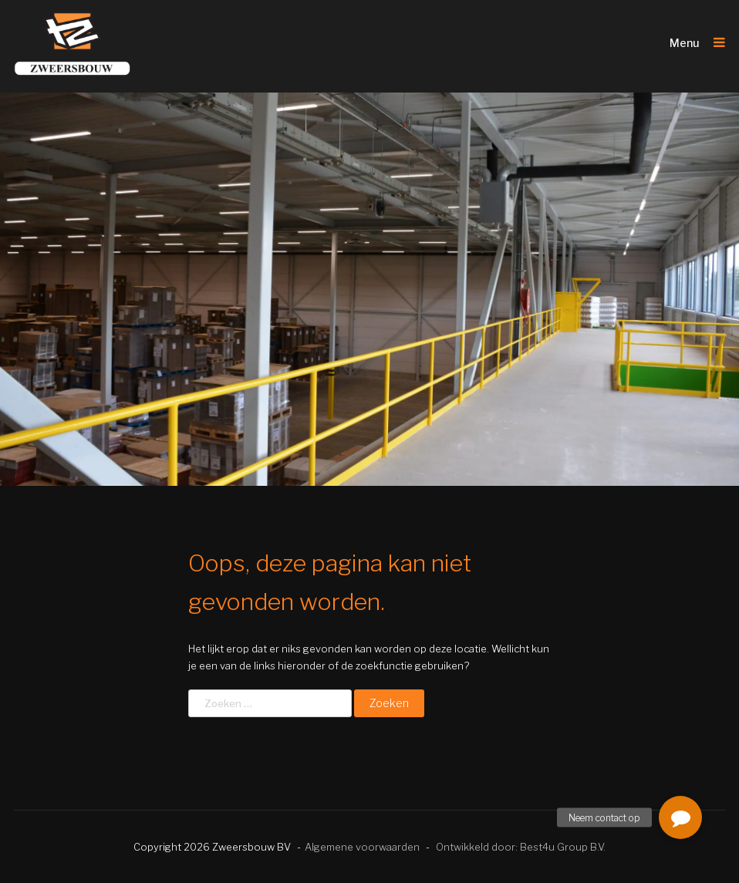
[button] (680, 817)
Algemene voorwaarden (362, 847)
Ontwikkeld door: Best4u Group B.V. (521, 847)
